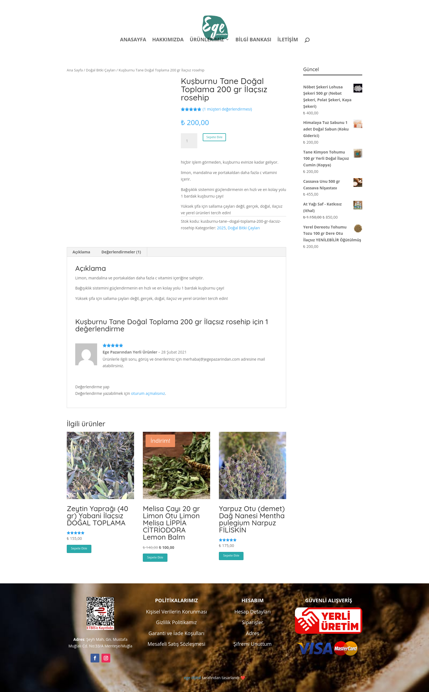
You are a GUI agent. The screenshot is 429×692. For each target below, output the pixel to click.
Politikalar (260, 5)
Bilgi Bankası (253, 40)
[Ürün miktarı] (189, 141)
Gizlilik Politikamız (176, 622)
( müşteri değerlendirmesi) (227, 109)
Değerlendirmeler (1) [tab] (121, 251)
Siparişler (252, 622)
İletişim (287, 40)
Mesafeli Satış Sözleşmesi (176, 644)
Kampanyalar (323, 5)
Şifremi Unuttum (252, 644)
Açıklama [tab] (81, 251)
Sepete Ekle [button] (79, 548)
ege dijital (192, 677)
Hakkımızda (168, 40)
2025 (221, 227)
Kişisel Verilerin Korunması (176, 611)
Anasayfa (133, 40)
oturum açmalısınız (148, 393)
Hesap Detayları (252, 611)
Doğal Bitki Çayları (100, 70)
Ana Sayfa (75, 70)
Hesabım (290, 5)
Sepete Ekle (214, 137)
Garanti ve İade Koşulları (176, 633)
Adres (252, 633)
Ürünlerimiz (207, 40)
